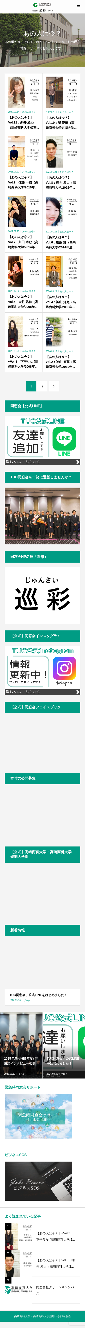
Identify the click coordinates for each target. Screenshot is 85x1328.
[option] (21, 1045)
